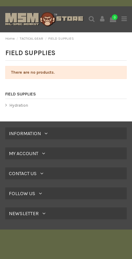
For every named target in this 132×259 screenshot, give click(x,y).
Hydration (19, 105)
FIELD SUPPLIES (20, 94)
